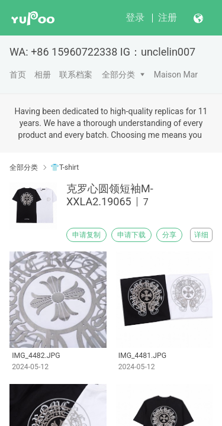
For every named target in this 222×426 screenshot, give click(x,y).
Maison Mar (176, 74)
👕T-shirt (64, 167)
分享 (169, 235)
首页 (17, 74)
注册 (167, 17)
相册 (42, 74)
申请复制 (86, 235)
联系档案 (75, 74)
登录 (135, 17)
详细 (201, 235)
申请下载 (131, 235)
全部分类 (118, 74)
